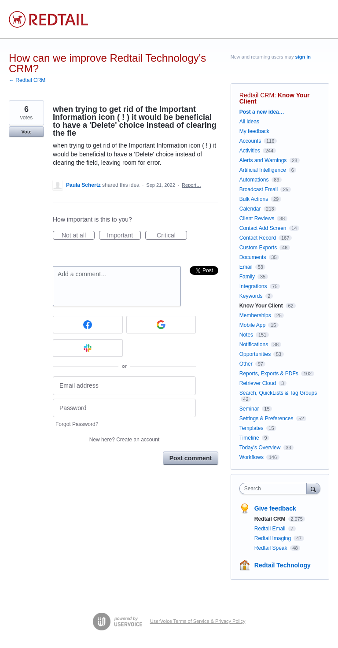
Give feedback (275, 508)
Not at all (78, 236)
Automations (254, 180)
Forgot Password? (76, 424)
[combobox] (275, 488)
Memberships (255, 315)
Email (246, 267)
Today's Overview (260, 447)
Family (247, 277)
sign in (303, 56)
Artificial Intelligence (262, 170)
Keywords (251, 296)
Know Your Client (261, 306)
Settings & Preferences (266, 418)
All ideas (249, 121)
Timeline (249, 438)
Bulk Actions (253, 199)
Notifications (253, 344)
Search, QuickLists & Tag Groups (278, 393)
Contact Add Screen (263, 228)
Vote (26, 131)
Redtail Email (270, 529)
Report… (191, 185)
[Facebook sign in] (88, 324)
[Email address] (124, 385)
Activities (249, 151)
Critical (172, 236)
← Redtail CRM (27, 80)
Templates (251, 428)
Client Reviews (256, 218)
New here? (124, 440)
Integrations (253, 286)
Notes (246, 335)
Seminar (249, 409)
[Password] (124, 408)
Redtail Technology (282, 565)
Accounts (250, 141)
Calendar (250, 209)
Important (124, 236)
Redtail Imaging (273, 538)
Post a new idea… (261, 112)
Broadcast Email (258, 189)
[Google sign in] (161, 324)
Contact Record (257, 238)
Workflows (251, 457)
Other (246, 364)
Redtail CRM (256, 95)
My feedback (254, 131)
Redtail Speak (271, 548)
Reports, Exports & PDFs (268, 373)
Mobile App (252, 325)
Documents (252, 257)
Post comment (190, 458)
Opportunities (255, 354)
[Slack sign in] (88, 348)
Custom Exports (258, 247)
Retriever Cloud (257, 383)
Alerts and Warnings (263, 160)
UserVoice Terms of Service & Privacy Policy (198, 621)
